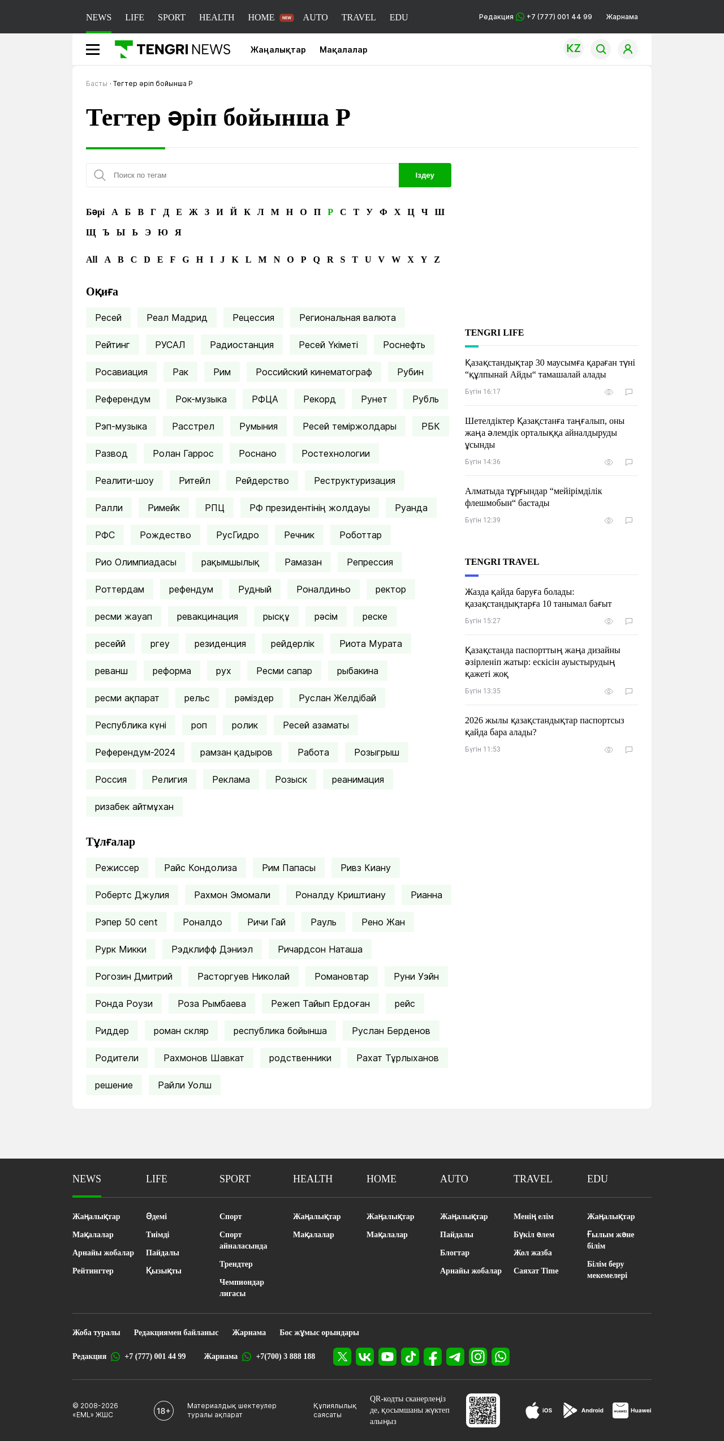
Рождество (165, 535)
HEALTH (217, 17)
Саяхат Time (536, 1271)
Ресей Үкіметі (328, 344)
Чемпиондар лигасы (241, 1288)
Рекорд (319, 399)
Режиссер (117, 867)
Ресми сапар (284, 670)
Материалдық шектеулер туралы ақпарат (232, 1410)
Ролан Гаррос (183, 453)
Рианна (426, 894)
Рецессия (253, 317)
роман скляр (181, 1030)
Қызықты (164, 1271)
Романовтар (341, 976)
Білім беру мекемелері (607, 1270)
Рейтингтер (93, 1271)
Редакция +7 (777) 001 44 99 (535, 16)
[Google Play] (583, 1410)
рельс (197, 698)
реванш (111, 670)
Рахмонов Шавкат (203, 1057)
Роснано (258, 453)
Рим (222, 372)
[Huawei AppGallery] (632, 1410)
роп (199, 725)
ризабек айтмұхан (134, 806)
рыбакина (357, 670)
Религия (169, 779)
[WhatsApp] (501, 1357)
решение (114, 1085)
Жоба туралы (96, 1332)
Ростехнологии (335, 453)
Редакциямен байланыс (176, 1332)
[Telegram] (455, 1357)
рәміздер (254, 698)
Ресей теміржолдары (350, 426)
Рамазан (303, 562)
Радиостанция (242, 344)
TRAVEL (359, 17)
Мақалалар (344, 49)
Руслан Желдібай (337, 698)
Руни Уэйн (416, 976)
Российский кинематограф (314, 372)
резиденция (220, 643)
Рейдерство (262, 480)
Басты (96, 83)
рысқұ (276, 616)
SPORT (172, 17)
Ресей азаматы (316, 725)
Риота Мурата (370, 643)
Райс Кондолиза (200, 867)
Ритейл (194, 480)
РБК (430, 426)
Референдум (122, 399)
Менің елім (534, 1216)
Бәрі (95, 212)
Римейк (164, 507)
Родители (117, 1057)
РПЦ (215, 507)
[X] (342, 1357)
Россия (111, 779)
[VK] (365, 1357)
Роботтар (360, 535)
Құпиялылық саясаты (335, 1410)
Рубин (410, 372)
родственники (300, 1057)
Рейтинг (112, 344)
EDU (399, 17)
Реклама (231, 779)
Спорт (230, 1216)
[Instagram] (478, 1357)
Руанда (411, 507)
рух (223, 670)
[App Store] (539, 1410)
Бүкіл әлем (534, 1234)
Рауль (324, 922)
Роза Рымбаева (212, 1003)
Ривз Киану (366, 867)
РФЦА (265, 399)
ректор (391, 589)
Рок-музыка (201, 399)
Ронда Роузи (124, 1003)
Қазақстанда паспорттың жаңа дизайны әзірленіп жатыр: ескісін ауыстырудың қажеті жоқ (542, 662)
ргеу (160, 643)
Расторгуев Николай (243, 976)
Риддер (112, 1030)
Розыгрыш (376, 752)
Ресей (108, 317)
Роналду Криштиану (340, 894)
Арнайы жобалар (103, 1253)
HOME (261, 17)
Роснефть (404, 344)
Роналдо (202, 922)
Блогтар (454, 1253)
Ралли (109, 507)
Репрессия (370, 562)
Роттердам (119, 589)
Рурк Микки (120, 949)
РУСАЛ (170, 344)
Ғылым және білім (610, 1240)
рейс (405, 1003)
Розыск (291, 779)
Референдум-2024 (135, 752)
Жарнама (622, 16)
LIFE (134, 17)
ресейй (110, 643)
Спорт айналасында (243, 1240)
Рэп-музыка (121, 426)
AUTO (315, 17)
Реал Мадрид (177, 317)
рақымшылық (230, 562)
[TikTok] (410, 1357)
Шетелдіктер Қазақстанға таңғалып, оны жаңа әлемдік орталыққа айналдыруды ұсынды (544, 432)
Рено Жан (383, 922)
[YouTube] (387, 1357)
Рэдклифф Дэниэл (212, 949)
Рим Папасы (289, 867)
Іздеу (425, 175)
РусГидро (237, 535)
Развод (111, 453)
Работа (313, 752)
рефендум (191, 589)
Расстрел (193, 426)
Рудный (255, 589)
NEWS (98, 17)
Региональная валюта (347, 317)
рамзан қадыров (236, 752)
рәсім (326, 616)
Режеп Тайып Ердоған (320, 1003)
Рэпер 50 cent (126, 922)
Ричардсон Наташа (320, 949)
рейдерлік (292, 643)
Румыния (258, 426)
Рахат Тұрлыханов (397, 1057)
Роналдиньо (323, 589)
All (91, 259)
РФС (105, 535)
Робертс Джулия (132, 894)
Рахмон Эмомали (232, 894)
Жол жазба (533, 1253)
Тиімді (157, 1234)
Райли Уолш (185, 1085)
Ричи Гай (266, 922)
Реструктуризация (354, 480)
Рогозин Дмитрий (134, 976)
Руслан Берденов (391, 1030)
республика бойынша (280, 1030)
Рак (180, 372)
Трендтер (236, 1264)
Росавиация (121, 372)
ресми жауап (123, 616)
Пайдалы (162, 1253)
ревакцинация (207, 616)
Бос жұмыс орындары (319, 1332)
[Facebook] (433, 1357)
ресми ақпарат (127, 698)
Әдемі (156, 1216)
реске (375, 616)
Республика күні (130, 725)
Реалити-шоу (124, 480)
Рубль (425, 399)
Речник (299, 535)
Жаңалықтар (278, 49)
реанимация (358, 779)
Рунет (374, 399)
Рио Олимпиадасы (135, 562)
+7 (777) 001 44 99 (155, 1356)
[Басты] (168, 49)
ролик (245, 725)
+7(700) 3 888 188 (285, 1356)
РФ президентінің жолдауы (309, 507)
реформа (172, 670)
